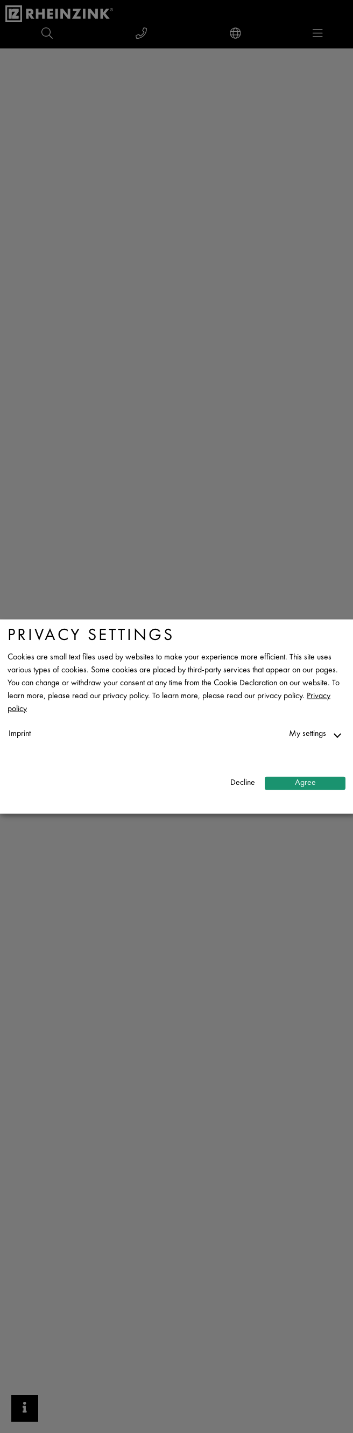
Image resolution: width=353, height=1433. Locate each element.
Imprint (20, 733)
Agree (305, 782)
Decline (242, 782)
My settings (307, 733)
